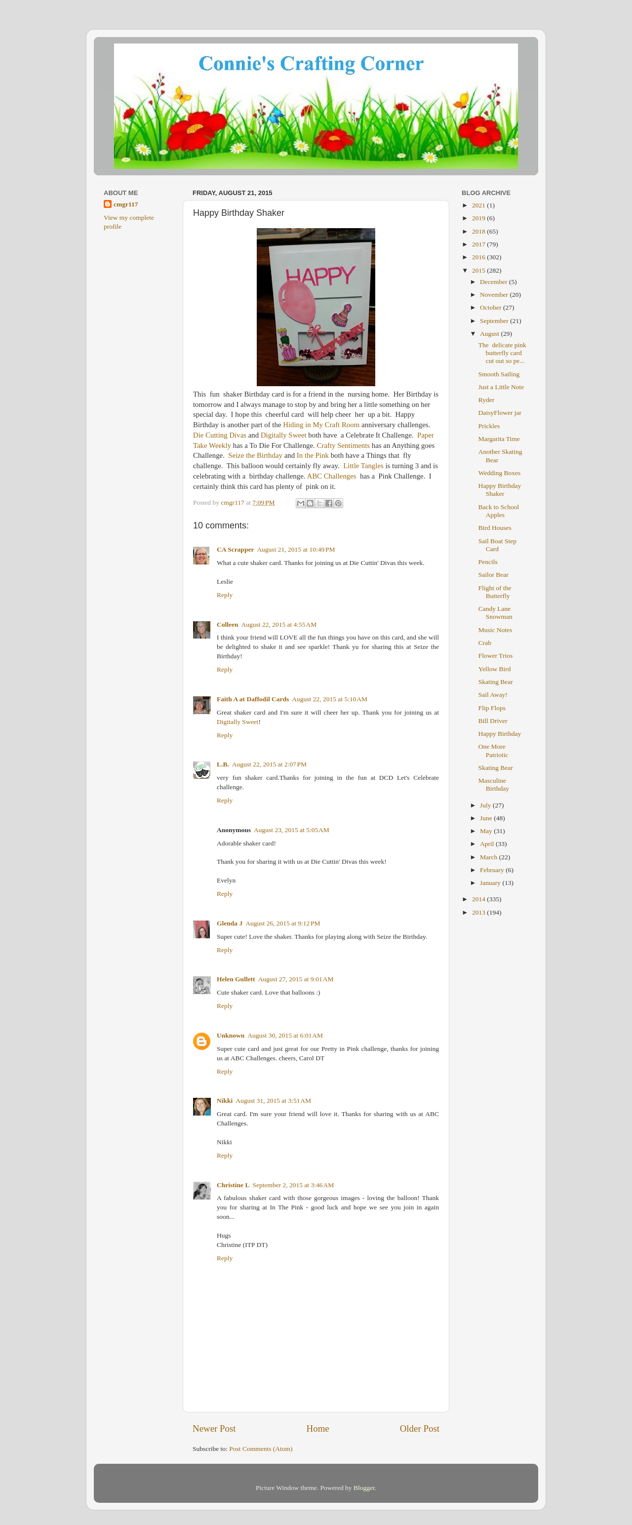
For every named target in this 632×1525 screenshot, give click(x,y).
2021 (479, 205)
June (487, 818)
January (491, 882)
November (495, 294)
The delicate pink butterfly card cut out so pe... (502, 352)
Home (318, 1428)
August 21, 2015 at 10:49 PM (296, 549)
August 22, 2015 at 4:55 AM (279, 624)
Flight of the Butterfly (495, 592)
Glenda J (229, 923)
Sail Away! (493, 694)
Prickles (489, 426)
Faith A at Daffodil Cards (253, 699)
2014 (479, 899)
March (489, 857)
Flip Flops (492, 708)
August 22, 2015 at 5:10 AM (329, 699)
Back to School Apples (498, 511)
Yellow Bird (494, 669)
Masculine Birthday (493, 784)
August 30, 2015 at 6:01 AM (285, 1035)
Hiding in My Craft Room (321, 425)
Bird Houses (495, 527)
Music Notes (495, 630)
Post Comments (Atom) (260, 1448)
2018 (479, 231)
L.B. (223, 764)
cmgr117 (126, 204)
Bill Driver (493, 720)
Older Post (419, 1428)
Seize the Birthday (254, 455)
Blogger (364, 1487)
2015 (479, 270)
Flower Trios (495, 655)
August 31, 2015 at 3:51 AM (273, 1100)
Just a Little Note (501, 387)
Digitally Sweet (284, 435)
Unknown (230, 1035)
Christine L (233, 1185)
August (490, 333)
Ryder (486, 399)
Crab (484, 642)
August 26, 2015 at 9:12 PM (282, 923)
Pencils (488, 561)
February (493, 870)
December (494, 281)
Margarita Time (499, 438)
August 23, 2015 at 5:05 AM (291, 830)
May (487, 831)
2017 (479, 244)
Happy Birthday (499, 733)
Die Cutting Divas (219, 435)
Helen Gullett (236, 979)
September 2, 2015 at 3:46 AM (293, 1185)
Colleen (227, 624)
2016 (479, 257)
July (486, 805)
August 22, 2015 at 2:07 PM (269, 764)
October (491, 307)
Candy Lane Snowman (495, 612)
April (488, 843)
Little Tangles (363, 466)
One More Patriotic (493, 750)
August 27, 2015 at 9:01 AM (296, 979)
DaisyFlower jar (499, 412)
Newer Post (214, 1428)
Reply (225, 595)
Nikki (225, 1100)
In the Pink (313, 455)
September (495, 320)
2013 (479, 912)
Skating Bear (495, 681)
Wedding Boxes (499, 473)
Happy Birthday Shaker (499, 489)
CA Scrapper (235, 549)
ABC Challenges (331, 476)
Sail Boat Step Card (497, 545)
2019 (479, 218)
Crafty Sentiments (343, 445)
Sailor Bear (493, 574)
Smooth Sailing (499, 374)
